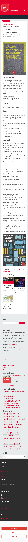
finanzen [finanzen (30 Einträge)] (6, 430)
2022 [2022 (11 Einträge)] (5, 419)
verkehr (9, 271)
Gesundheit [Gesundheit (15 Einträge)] (6, 432)
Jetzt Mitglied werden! (8, 357)
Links (4, 369)
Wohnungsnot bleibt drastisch (11, 403)
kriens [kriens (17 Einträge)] (5, 435)
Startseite (5, 24)
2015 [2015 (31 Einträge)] (9, 413)
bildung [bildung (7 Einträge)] (11, 424)
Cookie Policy (4, 508)
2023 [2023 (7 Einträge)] (9, 419)
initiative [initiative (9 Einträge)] (17, 432)
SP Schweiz (5, 518)
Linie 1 (23, 269)
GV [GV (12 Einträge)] (12, 432)
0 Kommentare (12, 36)
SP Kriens (8, 34)
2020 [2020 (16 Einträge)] (14, 416)
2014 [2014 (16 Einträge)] (5, 413)
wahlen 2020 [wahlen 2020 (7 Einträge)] (12, 446)
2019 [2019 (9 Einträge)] (9, 416)
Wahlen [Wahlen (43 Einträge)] (5, 446)
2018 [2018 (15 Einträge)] (5, 416)
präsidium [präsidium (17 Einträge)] (12, 438)
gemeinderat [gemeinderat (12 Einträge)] (19, 430)
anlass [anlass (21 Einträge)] (5, 424)
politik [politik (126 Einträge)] (17, 435)
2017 (10, 269)
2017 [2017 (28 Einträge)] (19, 413)
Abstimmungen (11, 24)
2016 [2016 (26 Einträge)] (14, 413)
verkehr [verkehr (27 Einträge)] (11, 443)
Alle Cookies (14, 528)
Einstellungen (14, 536)
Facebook (5, 495)
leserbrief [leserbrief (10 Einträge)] (11, 435)
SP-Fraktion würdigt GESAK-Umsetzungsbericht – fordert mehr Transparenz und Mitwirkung (12, 400)
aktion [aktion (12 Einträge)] (14, 422)
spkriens (5, 271)
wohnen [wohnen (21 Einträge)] (19, 446)
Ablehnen (14, 532)
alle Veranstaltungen (11, 385)
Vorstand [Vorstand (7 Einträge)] (17, 443)
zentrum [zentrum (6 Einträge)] (6, 449)
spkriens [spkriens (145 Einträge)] (12, 440)
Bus (20, 269)
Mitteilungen (22, 34)
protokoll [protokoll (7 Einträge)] (6, 438)
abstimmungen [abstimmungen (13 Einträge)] (7, 422)
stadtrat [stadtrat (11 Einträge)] (5, 443)
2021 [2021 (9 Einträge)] (19, 416)
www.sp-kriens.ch (5, 471)
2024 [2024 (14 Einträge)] (14, 419)
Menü (2, 16)
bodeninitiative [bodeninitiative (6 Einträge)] (18, 424)
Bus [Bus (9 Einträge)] (10, 427)
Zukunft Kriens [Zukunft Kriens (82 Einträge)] (13, 449)
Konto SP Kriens (4, 483)
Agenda (4, 361)
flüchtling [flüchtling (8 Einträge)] (12, 430)
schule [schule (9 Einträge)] (18, 438)
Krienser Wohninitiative (8, 355)
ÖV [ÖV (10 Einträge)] (19, 449)
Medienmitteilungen (7, 363)
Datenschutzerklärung (16, 539)
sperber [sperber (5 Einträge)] (5, 440)
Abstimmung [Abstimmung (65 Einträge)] (21, 419)
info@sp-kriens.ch (13, 344)
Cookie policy (8, 539)
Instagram (5, 498)
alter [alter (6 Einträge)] (19, 422)
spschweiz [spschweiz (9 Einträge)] (18, 440)
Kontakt (4, 367)
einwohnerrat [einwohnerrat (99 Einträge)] (16, 427)
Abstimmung (15, 269)
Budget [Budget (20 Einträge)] (5, 427)
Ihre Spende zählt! (7, 359)
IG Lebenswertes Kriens (8, 365)
